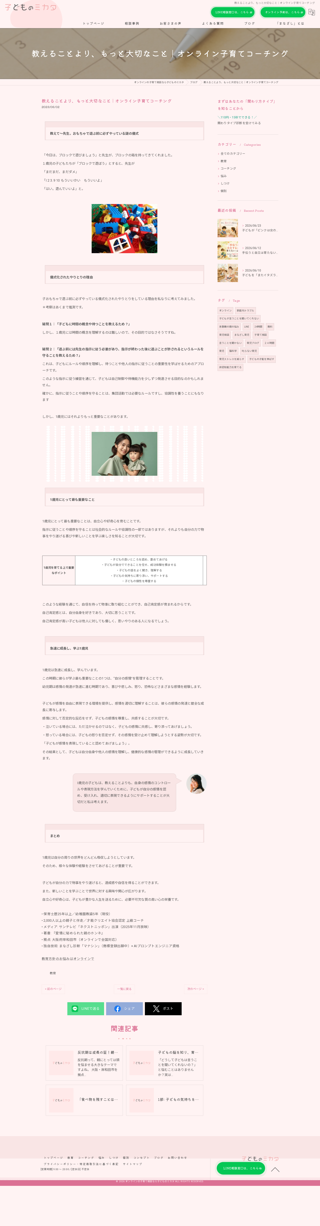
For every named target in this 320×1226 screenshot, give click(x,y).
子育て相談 (260, 334)
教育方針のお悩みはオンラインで (68, 977)
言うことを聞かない (230, 343)
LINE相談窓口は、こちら (232, 12)
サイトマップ (132, 1183)
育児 (221, 351)
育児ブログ (253, 343)
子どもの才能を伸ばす (261, 359)
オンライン (225, 310)
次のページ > (195, 1007)
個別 (224, 191)
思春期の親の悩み (229, 326)
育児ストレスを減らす (231, 359)
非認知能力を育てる (230, 367)
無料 (270, 326)
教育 (53, 991)
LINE (246, 326)
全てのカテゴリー (233, 154)
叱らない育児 (249, 351)
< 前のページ (53, 1007)
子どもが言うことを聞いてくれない (239, 318)
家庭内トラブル (245, 310)
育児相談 (224, 334)
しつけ (225, 183)
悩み (224, 176)
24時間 (258, 326)
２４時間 (269, 343)
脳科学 (233, 351)
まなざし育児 (241, 334)
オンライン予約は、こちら (283, 12)
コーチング (228, 168)
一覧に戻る (124, 1007)
